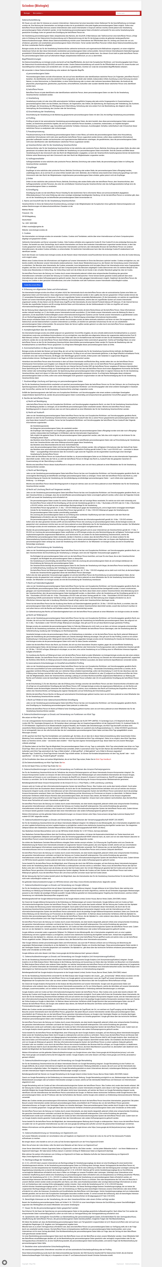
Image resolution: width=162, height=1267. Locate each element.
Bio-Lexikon (38, 13)
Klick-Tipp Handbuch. (103, 759)
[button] (4, 1262)
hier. (60, 766)
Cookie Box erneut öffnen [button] (32, 285)
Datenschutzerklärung (132, 1264)
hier (63, 763)
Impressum (120, 1264)
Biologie (27, 13)
